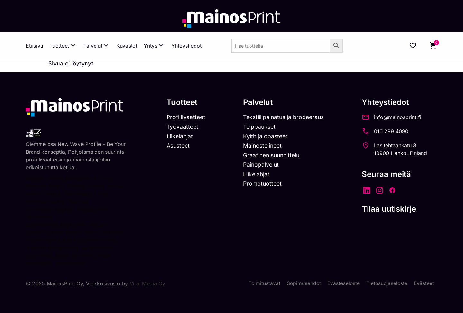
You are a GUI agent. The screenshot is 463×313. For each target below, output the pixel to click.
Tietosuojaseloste (386, 283)
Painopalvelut (262, 165)
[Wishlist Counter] (413, 45)
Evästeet (423, 283)
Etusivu (34, 45)
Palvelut (96, 45)
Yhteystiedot (186, 45)
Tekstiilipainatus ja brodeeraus (286, 117)
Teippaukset (261, 127)
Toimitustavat (262, 283)
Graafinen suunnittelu (274, 156)
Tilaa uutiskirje (393, 208)
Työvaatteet (183, 127)
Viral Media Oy (147, 283)
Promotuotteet (264, 185)
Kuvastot (126, 45)
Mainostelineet (264, 146)
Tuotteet (63, 45)
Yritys (154, 45)
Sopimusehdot (301, 283)
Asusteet (179, 146)
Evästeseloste (342, 283)
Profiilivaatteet (186, 117)
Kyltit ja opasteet (266, 137)
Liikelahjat (180, 137)
